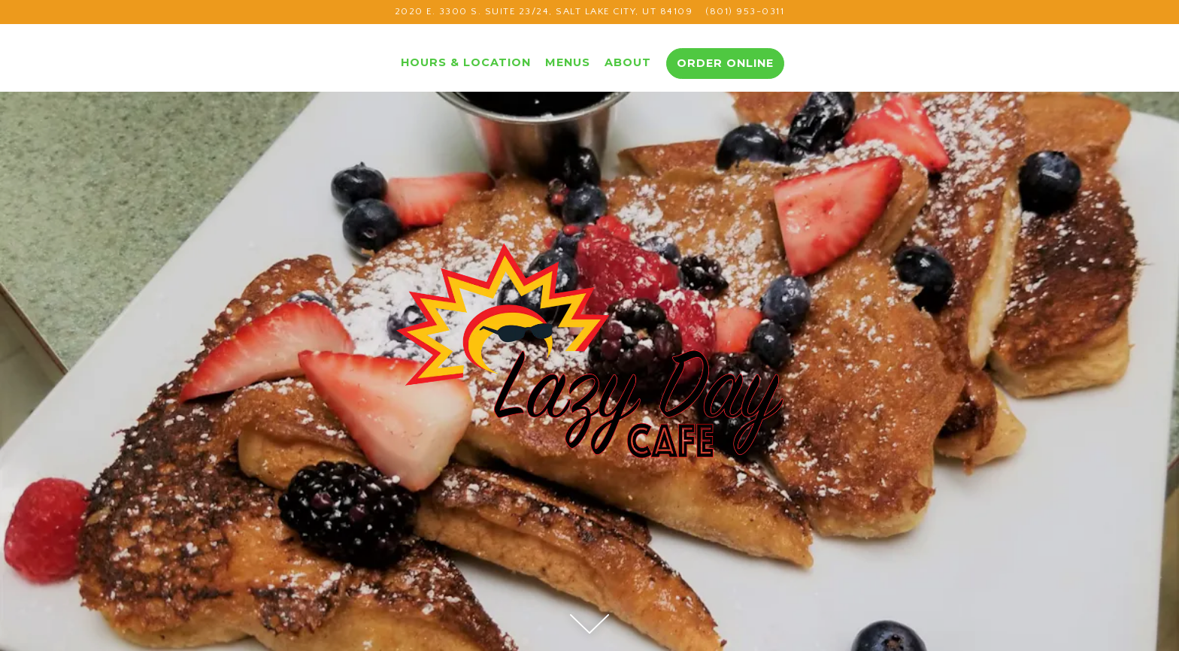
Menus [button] (567, 62)
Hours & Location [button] (466, 62)
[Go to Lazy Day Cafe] (544, 12)
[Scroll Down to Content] (589, 623)
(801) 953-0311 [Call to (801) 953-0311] (744, 11)
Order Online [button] (725, 63)
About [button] (628, 62)
